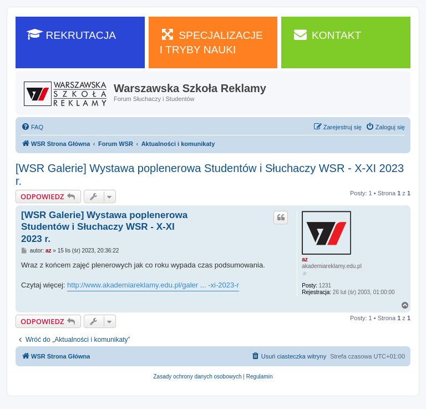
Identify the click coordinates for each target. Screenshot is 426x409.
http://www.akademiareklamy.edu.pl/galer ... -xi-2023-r (153, 285)
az (305, 259)
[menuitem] (32, 127)
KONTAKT (326, 34)
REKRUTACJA (71, 34)
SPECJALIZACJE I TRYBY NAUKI (211, 41)
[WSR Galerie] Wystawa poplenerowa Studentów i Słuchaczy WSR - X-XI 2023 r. (210, 174)
